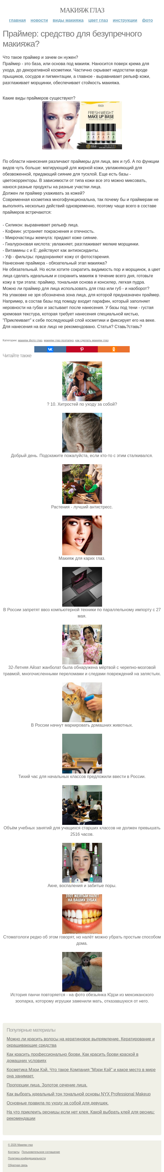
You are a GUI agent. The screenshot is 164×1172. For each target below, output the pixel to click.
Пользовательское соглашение (41, 1152)
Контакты (13, 1152)
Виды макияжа (68, 20)
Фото (147, 20)
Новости (39, 20)
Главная (17, 20)
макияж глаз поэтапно (59, 340)
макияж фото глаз (30, 340)
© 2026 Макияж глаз (20, 1144)
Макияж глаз (82, 10)
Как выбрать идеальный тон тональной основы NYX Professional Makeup (79, 1094)
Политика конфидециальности (27, 1158)
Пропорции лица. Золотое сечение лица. (47, 1085)
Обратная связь (18, 1165)
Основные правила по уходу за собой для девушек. (58, 1103)
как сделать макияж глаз (91, 340)
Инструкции (125, 20)
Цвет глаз (98, 20)
